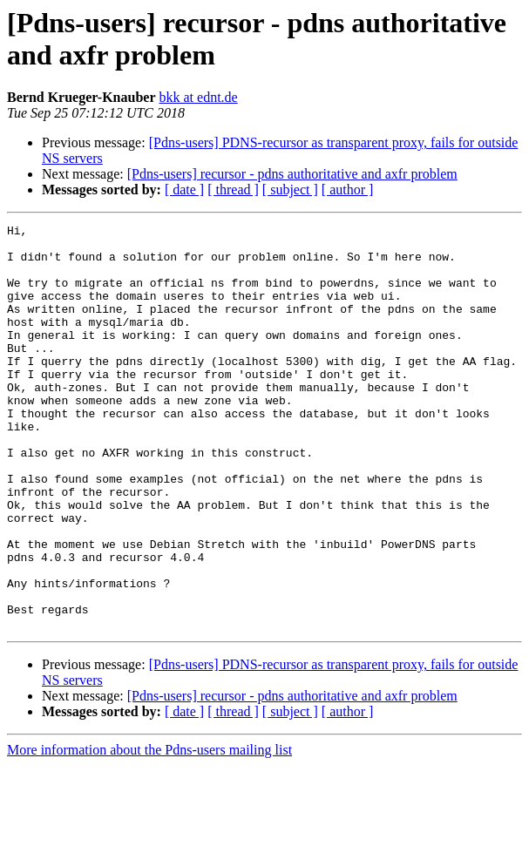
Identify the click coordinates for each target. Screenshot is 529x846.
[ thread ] (233, 189)
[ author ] (348, 189)
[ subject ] (290, 189)
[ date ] (184, 189)
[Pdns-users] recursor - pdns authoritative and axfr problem (292, 173)
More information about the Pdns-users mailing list (149, 830)
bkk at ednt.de (198, 97)
